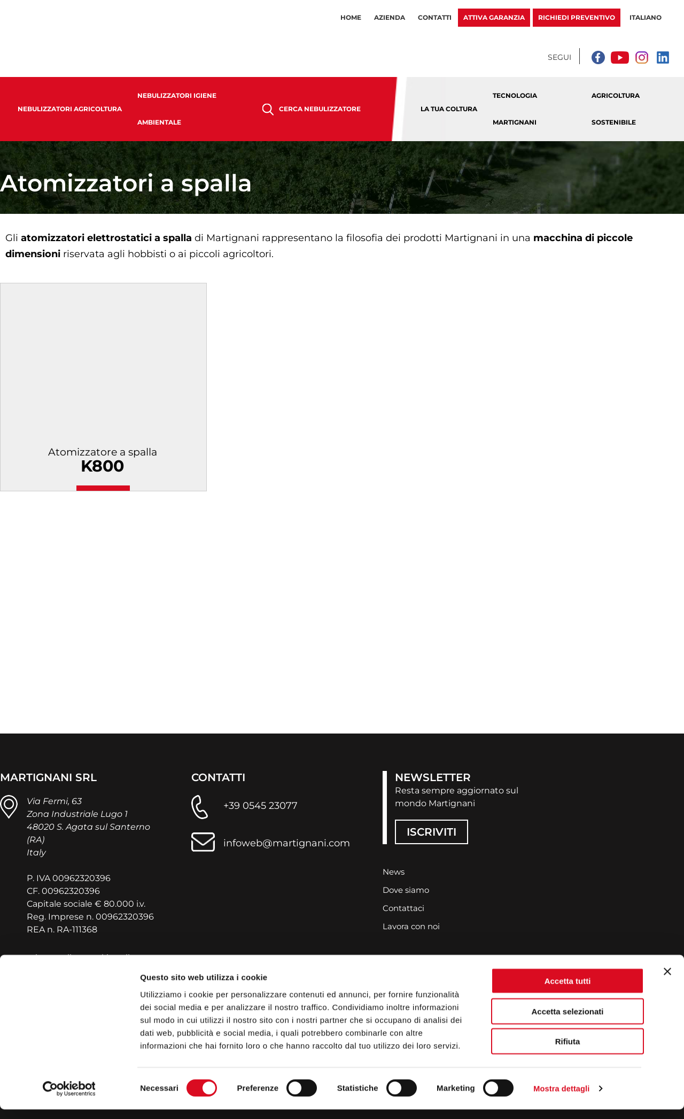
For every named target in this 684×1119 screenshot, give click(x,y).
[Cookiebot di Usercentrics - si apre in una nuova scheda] (69, 1098)
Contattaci (405, 907)
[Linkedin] (662, 57)
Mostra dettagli (562, 1097)
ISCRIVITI (431, 830)
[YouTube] (620, 57)
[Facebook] (598, 57)
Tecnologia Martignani (515, 108)
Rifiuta (567, 1050)
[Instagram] (641, 57)
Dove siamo (408, 889)
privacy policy (55, 955)
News (395, 871)
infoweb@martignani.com (286, 841)
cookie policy (119, 955)
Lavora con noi (413, 925)
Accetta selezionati (567, 1020)
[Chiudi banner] (667, 981)
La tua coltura (449, 109)
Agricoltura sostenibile (616, 108)
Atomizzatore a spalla (103, 465)
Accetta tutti (568, 990)
